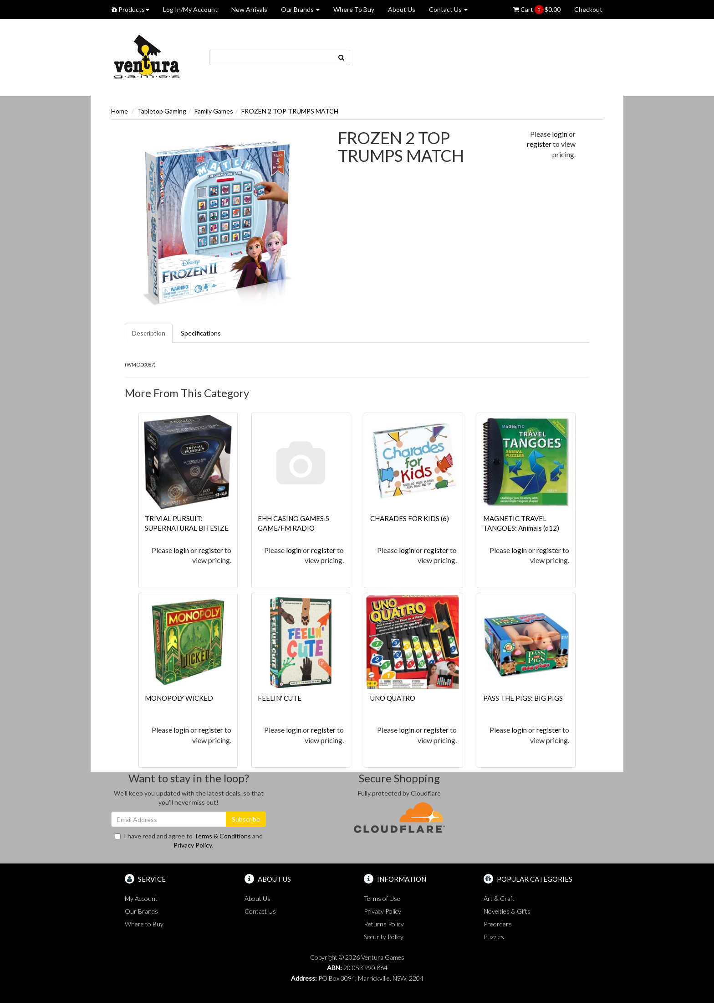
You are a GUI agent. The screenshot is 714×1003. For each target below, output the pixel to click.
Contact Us (448, 9)
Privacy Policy (192, 845)
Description (148, 333)
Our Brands (300, 9)
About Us (401, 9)
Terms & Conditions (222, 836)
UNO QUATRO (392, 698)
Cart (537, 9)
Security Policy (383, 937)
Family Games (213, 111)
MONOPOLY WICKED (179, 698)
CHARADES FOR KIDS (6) (409, 518)
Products (130, 9)
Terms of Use (382, 898)
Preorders (498, 924)
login (559, 133)
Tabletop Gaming (162, 111)
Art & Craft (499, 898)
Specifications (201, 333)
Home (119, 111)
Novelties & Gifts (507, 911)
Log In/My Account (190, 9)
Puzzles (494, 937)
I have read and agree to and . (189, 840)
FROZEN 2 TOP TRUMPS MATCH (289, 111)
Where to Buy (144, 924)
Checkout (588, 9)
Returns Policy (384, 924)
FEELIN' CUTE (279, 698)
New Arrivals (249, 9)
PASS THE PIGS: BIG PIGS (523, 698)
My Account (141, 898)
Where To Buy (353, 9)
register (539, 144)
